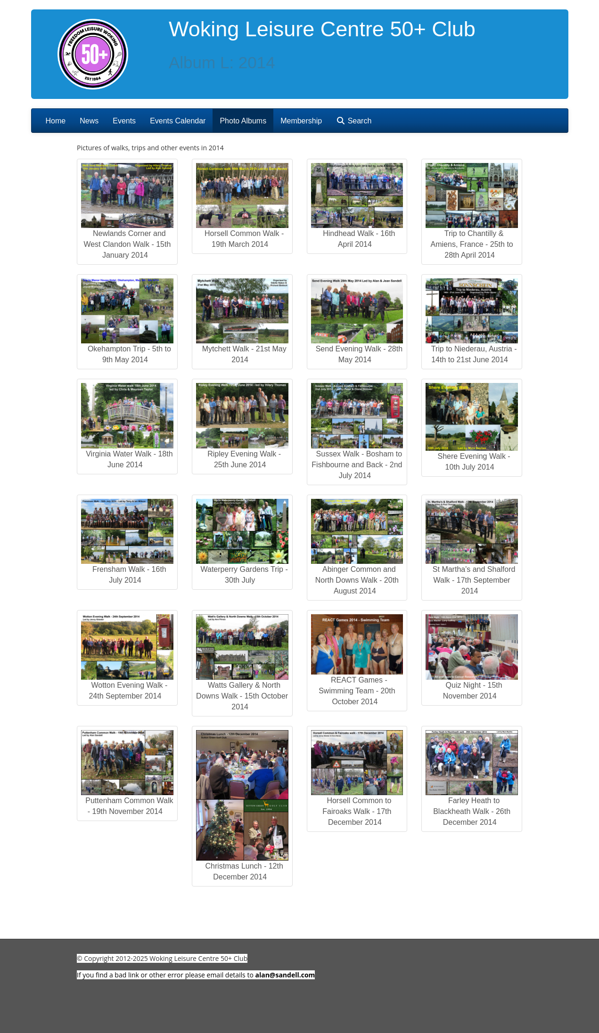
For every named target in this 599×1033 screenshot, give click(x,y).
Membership (301, 121)
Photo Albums (243, 121)
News (89, 121)
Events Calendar (177, 121)
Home (56, 121)
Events (124, 121)
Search (353, 121)
